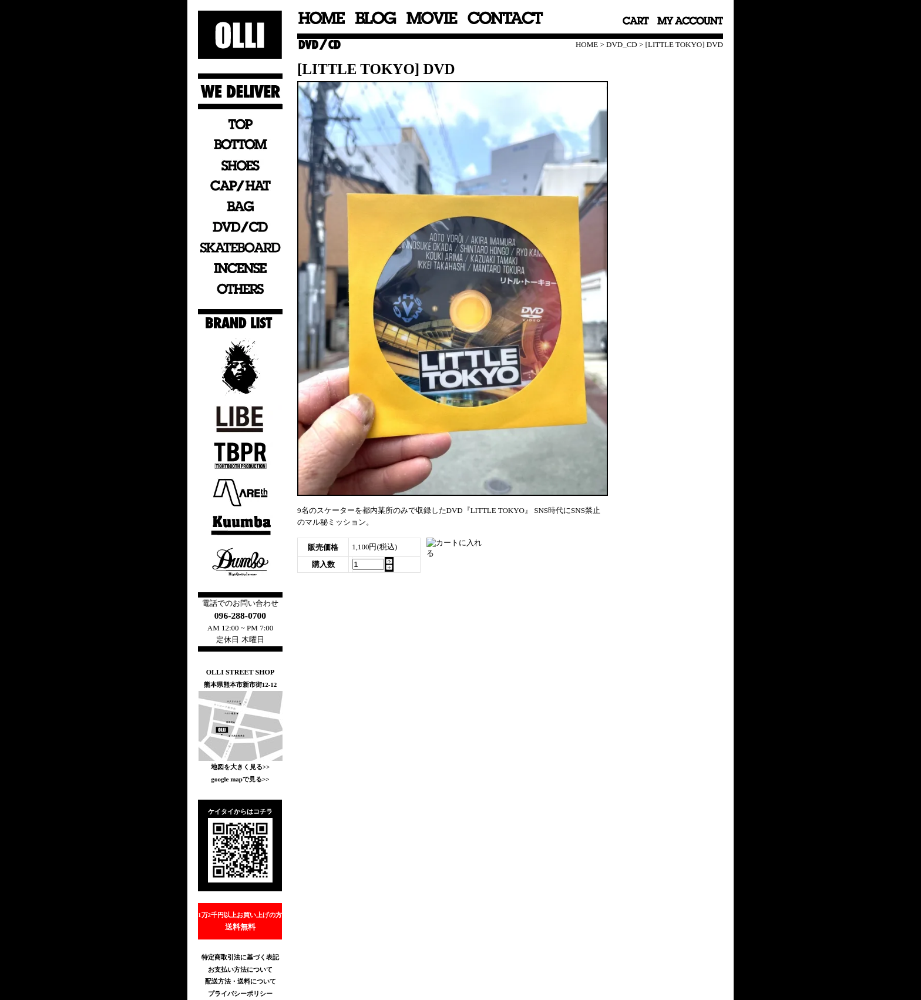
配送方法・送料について (240, 981)
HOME (587, 44)
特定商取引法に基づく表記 (240, 957)
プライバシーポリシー (240, 993)
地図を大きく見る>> (240, 766)
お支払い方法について (240, 969)
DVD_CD (621, 44)
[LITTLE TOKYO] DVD (684, 44)
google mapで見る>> (240, 779)
